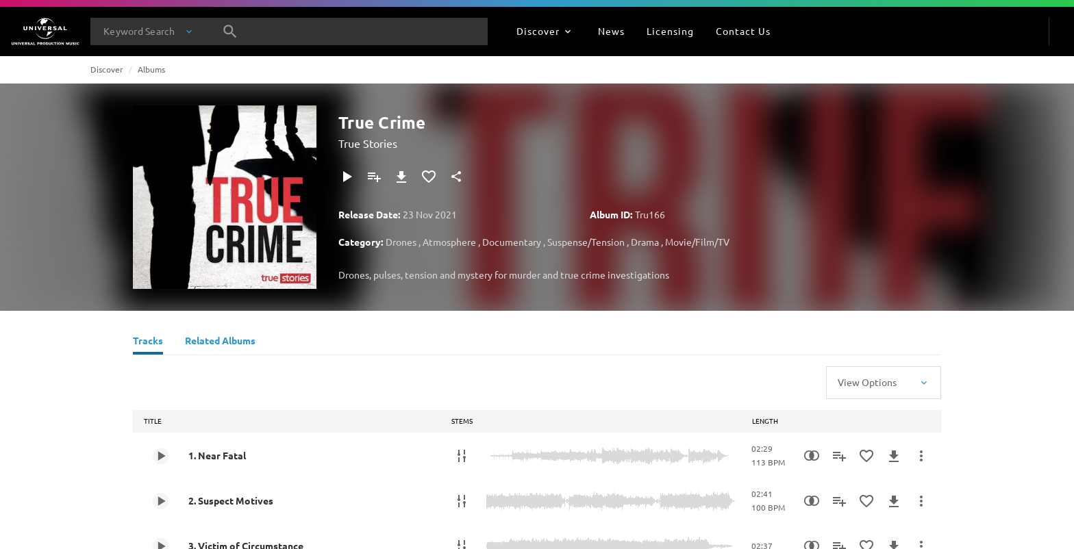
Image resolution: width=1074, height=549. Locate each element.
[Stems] (461, 456)
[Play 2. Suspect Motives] (161, 501)
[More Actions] (921, 456)
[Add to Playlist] (374, 176)
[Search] (230, 31)
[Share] (456, 176)
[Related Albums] (220, 342)
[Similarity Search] (811, 456)
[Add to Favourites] (429, 176)
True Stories (367, 143)
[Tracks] (148, 342)
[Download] (401, 176)
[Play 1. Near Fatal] (161, 455)
